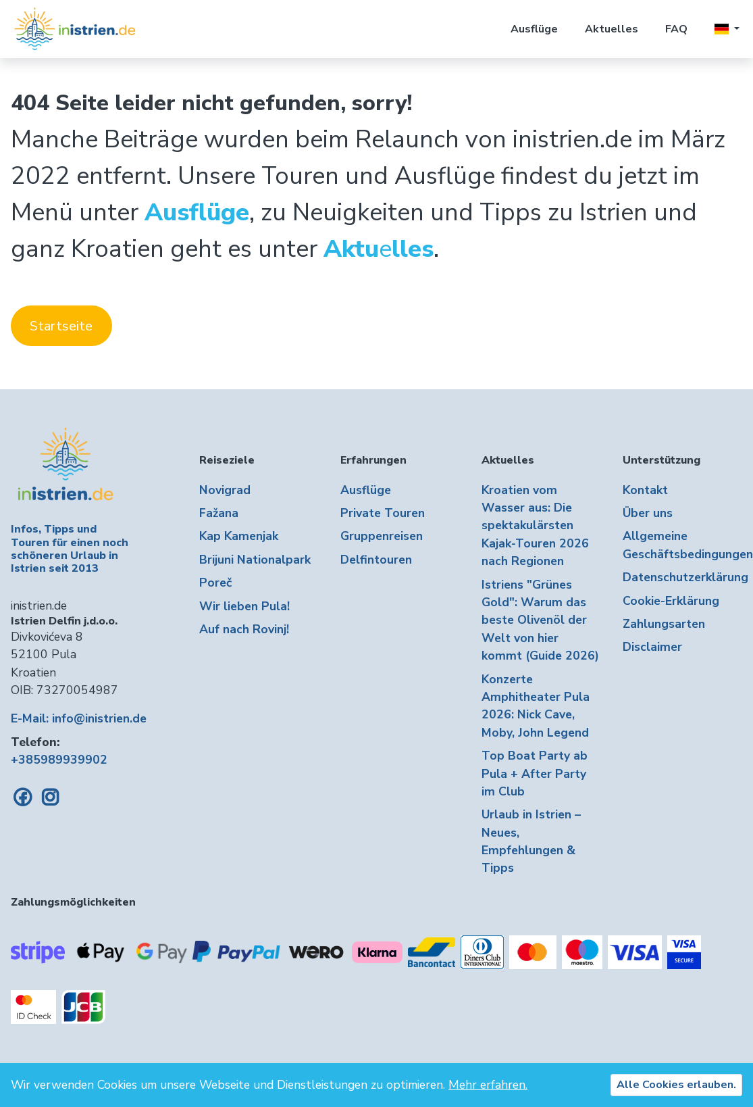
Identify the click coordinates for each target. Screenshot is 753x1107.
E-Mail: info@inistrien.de (79, 718)
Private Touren (382, 513)
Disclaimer (652, 647)
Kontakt (645, 490)
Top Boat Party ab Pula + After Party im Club (535, 773)
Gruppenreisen (381, 536)
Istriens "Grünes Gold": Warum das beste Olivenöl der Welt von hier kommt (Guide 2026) (540, 620)
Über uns (648, 513)
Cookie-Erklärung (671, 601)
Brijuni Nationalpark (255, 559)
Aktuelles (611, 29)
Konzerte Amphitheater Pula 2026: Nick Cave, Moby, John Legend (536, 706)
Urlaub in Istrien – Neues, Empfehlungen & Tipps (531, 841)
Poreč (215, 582)
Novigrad (225, 490)
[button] (727, 29)
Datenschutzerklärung (682, 577)
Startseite (61, 326)
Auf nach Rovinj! (244, 629)
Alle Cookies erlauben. (676, 1084)
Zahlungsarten (664, 624)
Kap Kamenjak (238, 536)
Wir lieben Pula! (244, 606)
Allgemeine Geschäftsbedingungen (682, 545)
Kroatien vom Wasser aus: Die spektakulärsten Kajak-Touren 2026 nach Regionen (535, 526)
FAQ (676, 29)
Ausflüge (534, 29)
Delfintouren (376, 559)
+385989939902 (59, 760)
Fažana (218, 513)
